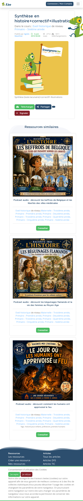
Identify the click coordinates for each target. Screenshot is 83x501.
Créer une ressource (19, 460)
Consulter (43, 228)
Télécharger (24, 106)
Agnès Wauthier (22, 35)
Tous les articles (51, 456)
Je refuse (26, 474)
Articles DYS (49, 460)
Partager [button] (43, 106)
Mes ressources (16, 463)
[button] (53, 107)
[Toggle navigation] (78, 3)
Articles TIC (49, 463)
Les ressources (16, 456)
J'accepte (14, 474)
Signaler (22, 113)
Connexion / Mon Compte (59, 4)
